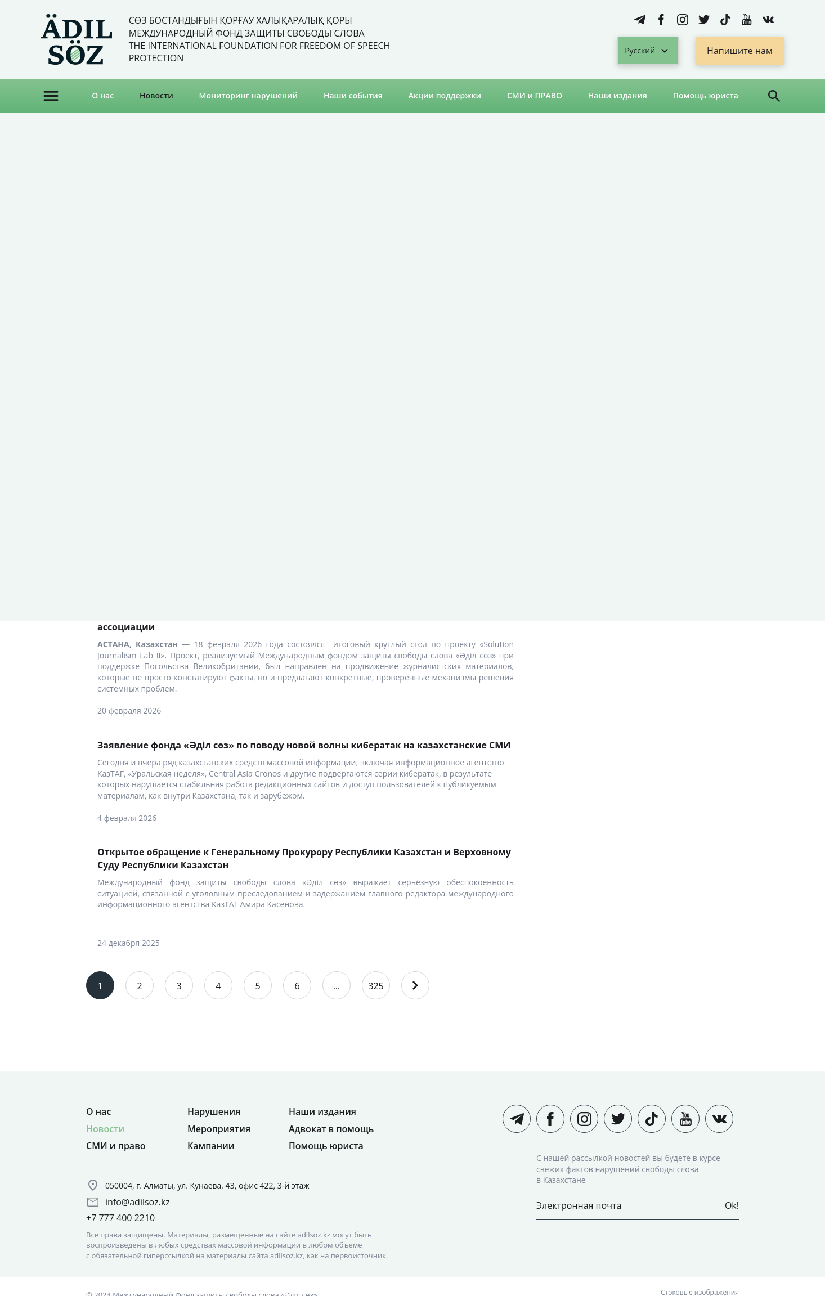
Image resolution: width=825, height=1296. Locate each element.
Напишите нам (740, 50)
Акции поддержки (445, 95)
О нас (103, 95)
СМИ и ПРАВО (534, 95)
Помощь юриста (705, 95)
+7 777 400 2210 (120, 1218)
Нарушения (213, 1111)
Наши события (353, 95)
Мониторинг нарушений (248, 95)
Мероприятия (218, 1129)
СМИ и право (116, 1146)
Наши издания (617, 95)
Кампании (211, 1146)
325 (375, 986)
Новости (156, 95)
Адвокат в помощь (331, 1129)
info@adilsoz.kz (137, 1202)
